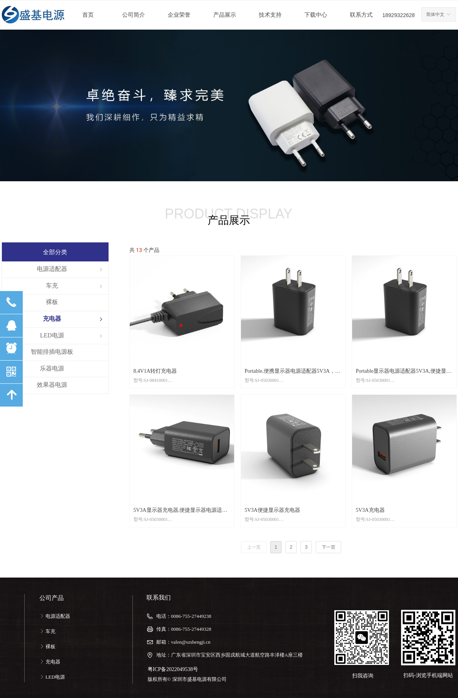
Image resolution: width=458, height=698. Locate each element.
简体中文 (435, 14)
